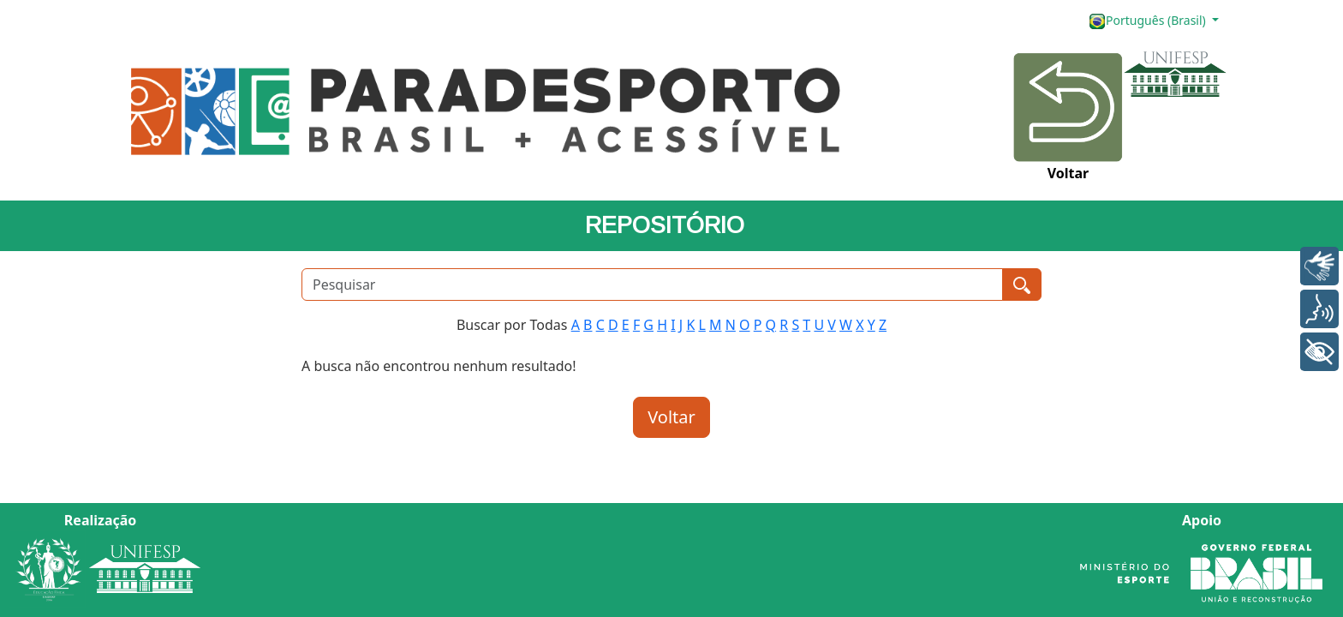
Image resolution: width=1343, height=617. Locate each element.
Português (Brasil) (1149, 21)
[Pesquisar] (652, 284)
